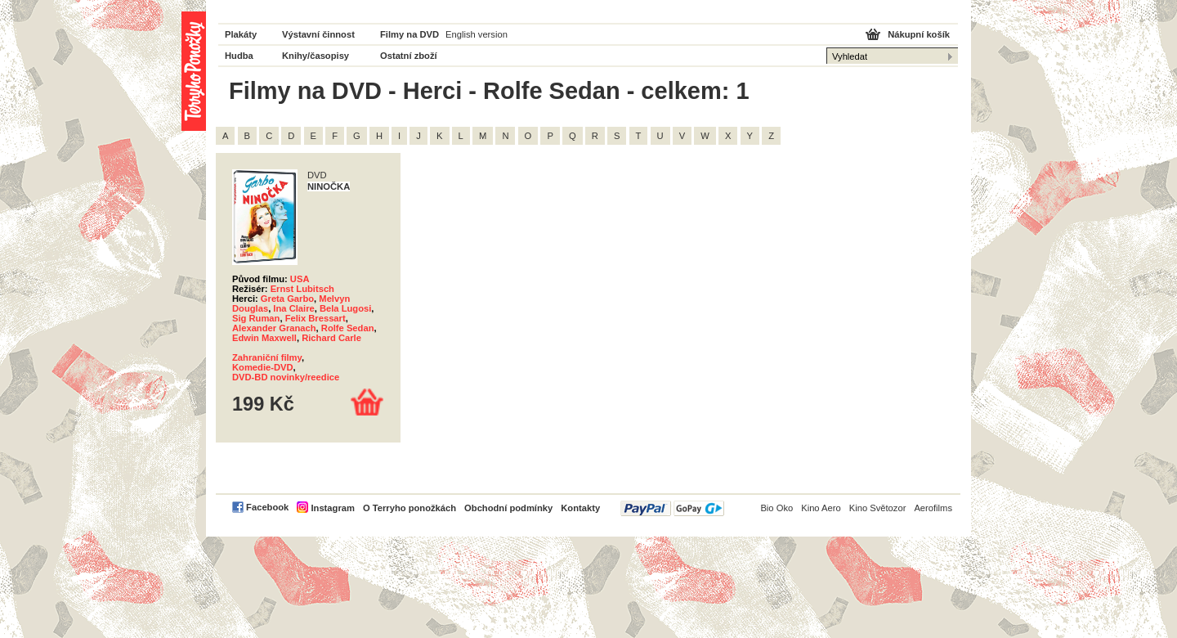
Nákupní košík (919, 34)
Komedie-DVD (262, 367)
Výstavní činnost (318, 34)
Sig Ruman (256, 318)
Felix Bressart (315, 318)
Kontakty (580, 508)
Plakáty (241, 34)
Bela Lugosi (345, 308)
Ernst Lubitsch (302, 289)
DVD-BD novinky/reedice (285, 377)
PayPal (672, 508)
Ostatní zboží (408, 56)
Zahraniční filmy (267, 357)
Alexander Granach (274, 328)
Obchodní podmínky (508, 508)
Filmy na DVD (409, 34)
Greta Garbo (287, 298)
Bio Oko (776, 508)
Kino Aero (821, 508)
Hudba (239, 56)
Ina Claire (293, 308)
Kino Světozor (877, 508)
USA (300, 279)
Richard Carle (331, 338)
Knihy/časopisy (315, 56)
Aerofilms (933, 508)
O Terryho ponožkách (409, 508)
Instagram (332, 508)
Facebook (267, 507)
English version (476, 34)
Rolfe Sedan (347, 328)
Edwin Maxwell (264, 338)
